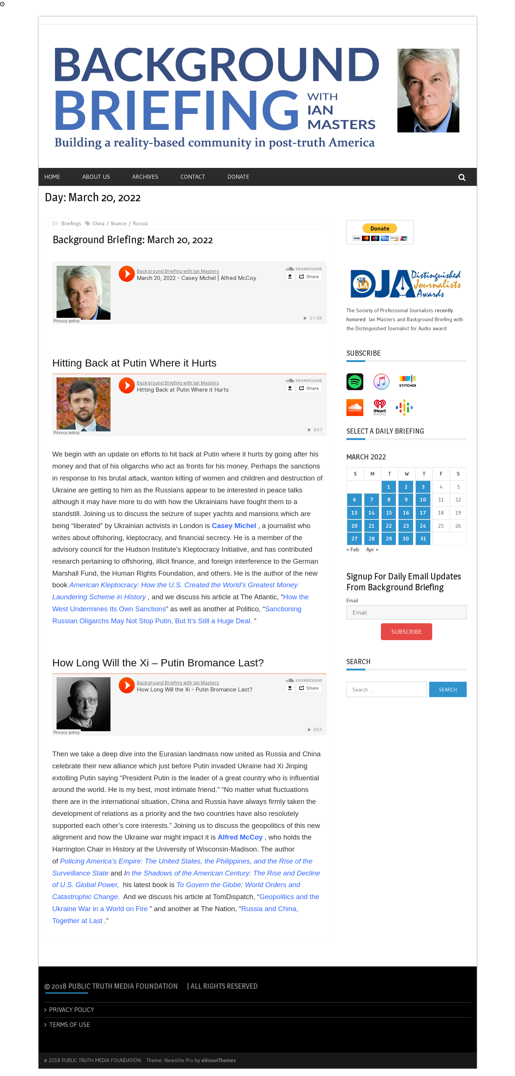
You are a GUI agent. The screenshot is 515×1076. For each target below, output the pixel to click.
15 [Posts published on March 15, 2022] (389, 512)
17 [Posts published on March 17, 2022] (423, 512)
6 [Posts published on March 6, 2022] (354, 499)
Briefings (71, 223)
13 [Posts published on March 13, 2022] (354, 512)
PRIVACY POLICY (71, 1009)
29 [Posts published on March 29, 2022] (389, 538)
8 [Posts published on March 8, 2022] (388, 499)
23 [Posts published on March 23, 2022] (406, 525)
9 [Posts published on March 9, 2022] (406, 499)
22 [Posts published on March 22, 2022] (389, 525)
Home (52, 176)
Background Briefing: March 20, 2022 (132, 239)
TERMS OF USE (69, 1024)
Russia (140, 223)
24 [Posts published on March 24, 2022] (423, 525)
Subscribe (406, 631)
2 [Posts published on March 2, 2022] (406, 486)
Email (352, 600)
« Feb (352, 549)
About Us (96, 176)
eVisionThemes (219, 1060)
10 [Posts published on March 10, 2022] (423, 499)
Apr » (372, 549)
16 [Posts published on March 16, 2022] (406, 512)
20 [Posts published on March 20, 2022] (354, 525)
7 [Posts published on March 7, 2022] (371, 499)
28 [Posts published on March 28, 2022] (372, 538)
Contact (193, 176)
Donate (238, 176)
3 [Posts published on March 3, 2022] (423, 486)
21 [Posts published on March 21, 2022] (372, 525)
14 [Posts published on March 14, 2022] (372, 512)
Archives (145, 176)
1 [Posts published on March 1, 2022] (388, 486)
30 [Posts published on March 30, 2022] (406, 538)
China (98, 223)
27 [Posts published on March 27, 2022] (354, 538)
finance (119, 223)
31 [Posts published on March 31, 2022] (423, 538)
